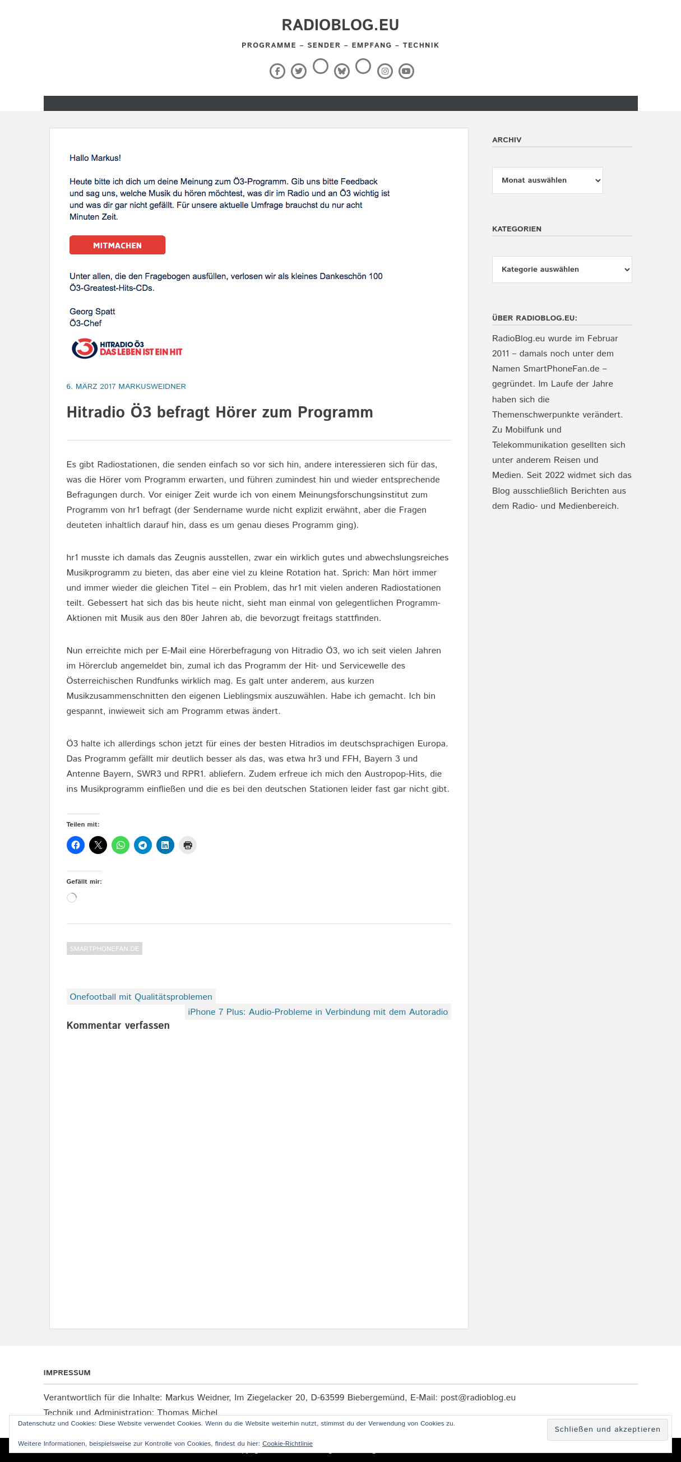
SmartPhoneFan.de (105, 949)
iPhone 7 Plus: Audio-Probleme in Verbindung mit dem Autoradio (318, 1012)
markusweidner (152, 386)
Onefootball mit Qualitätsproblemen (141, 997)
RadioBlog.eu (340, 26)
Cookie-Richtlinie (287, 1444)
